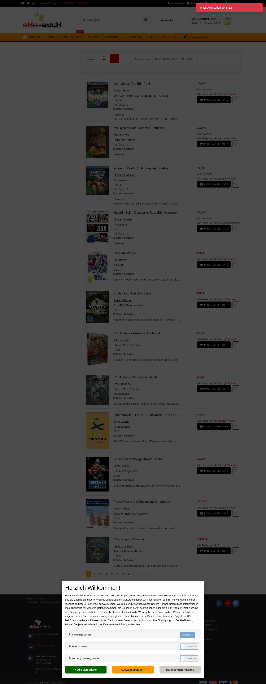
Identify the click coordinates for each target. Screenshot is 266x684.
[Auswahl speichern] (133, 669)
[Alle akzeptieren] (86, 669)
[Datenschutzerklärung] (180, 669)
